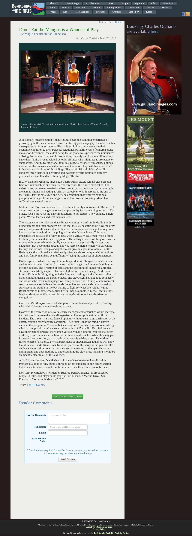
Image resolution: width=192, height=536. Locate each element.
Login (149, 11)
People (96, 7)
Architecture (93, 3)
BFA (144, 227)
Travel (165, 7)
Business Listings (104, 527)
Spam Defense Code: (39, 440)
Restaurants (82, 11)
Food (52, 7)
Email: (42, 432)
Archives (116, 11)
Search (134, 11)
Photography (114, 7)
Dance (110, 3)
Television (133, 7)
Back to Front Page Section (63, 397)
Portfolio (80, 7)
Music (65, 7)
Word (53, 11)
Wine (66, 11)
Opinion (139, 3)
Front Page (73, 3)
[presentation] (71, 442)
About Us (55, 3)
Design (124, 3)
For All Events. (36, 384)
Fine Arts (168, 3)
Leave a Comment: (36, 415)
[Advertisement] (67, 492)
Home (79, 397)
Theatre (150, 7)
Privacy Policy (99, 529)
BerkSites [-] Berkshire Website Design (111, 533)
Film (153, 3)
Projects (100, 11)
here (155, 31)
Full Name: (40, 427)
